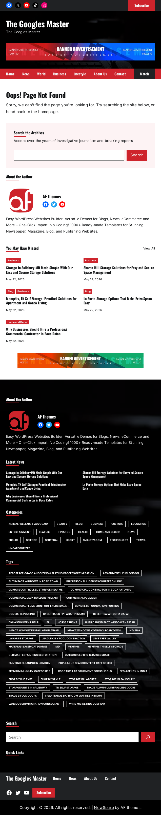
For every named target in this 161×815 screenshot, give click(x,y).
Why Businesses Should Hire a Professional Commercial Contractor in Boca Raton (36, 331)
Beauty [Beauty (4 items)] (62, 523)
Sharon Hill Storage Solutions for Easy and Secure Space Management (119, 270)
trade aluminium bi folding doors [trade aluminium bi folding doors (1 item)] (111, 687)
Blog (10, 291)
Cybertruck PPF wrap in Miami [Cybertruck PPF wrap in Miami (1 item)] (64, 613)
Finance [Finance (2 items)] (64, 531)
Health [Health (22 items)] (83, 531)
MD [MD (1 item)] (57, 646)
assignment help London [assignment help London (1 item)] (121, 573)
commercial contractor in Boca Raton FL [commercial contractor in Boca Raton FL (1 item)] (101, 589)
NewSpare (104, 807)
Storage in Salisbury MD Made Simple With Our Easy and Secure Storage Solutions (39, 270)
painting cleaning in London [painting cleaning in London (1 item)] (29, 662)
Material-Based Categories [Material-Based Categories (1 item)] (28, 646)
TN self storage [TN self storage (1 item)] (66, 687)
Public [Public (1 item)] (13, 539)
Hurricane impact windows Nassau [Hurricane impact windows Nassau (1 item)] (110, 622)
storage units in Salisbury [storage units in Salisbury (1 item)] (28, 687)
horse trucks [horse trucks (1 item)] (67, 622)
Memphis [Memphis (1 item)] (74, 646)
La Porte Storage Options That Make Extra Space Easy (118, 300)
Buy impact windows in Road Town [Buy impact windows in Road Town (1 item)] (33, 581)
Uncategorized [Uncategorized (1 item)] (19, 548)
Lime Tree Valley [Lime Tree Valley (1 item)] (104, 638)
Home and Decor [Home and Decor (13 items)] (107, 531)
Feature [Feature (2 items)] (44, 531)
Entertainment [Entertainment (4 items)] (20, 531)
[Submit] (148, 737)
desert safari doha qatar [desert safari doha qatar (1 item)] (111, 613)
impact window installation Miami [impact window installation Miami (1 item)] (34, 630)
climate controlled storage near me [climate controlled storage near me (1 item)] (36, 589)
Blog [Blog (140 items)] (79, 523)
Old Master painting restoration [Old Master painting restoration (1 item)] (33, 654)
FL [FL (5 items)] (48, 622)
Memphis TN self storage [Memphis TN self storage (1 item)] (105, 646)
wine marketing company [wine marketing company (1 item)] (87, 703)
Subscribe (43, 792)
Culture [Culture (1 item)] (117, 523)
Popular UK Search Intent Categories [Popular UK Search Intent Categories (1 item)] (85, 662)
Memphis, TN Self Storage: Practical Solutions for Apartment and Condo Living (41, 300)
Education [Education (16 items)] (138, 523)
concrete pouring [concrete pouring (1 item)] (22, 613)
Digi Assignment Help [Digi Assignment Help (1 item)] (23, 622)
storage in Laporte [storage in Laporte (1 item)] (82, 679)
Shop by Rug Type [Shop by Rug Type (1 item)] (21, 679)
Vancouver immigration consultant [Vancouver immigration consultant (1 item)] (35, 703)
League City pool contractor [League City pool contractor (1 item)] (63, 638)
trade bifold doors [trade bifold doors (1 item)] (23, 695)
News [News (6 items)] (131, 531)
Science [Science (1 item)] (31, 539)
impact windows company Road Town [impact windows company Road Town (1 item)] (94, 630)
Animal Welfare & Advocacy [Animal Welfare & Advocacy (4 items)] (29, 523)
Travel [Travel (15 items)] (141, 539)
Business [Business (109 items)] (97, 523)
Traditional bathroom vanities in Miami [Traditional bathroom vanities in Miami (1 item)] (73, 695)
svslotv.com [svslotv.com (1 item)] (92, 539)
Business (13, 260)
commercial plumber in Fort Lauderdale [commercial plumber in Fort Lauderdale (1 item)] (38, 605)
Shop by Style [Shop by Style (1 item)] (51, 679)
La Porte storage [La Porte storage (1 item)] (21, 638)
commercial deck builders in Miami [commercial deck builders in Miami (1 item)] (33, 597)
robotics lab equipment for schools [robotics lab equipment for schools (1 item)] (85, 671)
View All (149, 248)
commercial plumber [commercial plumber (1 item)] (81, 597)
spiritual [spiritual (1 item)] (51, 539)
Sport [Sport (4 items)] (70, 539)
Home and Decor (18, 321)
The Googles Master (37, 23)
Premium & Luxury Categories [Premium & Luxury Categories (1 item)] (29, 671)
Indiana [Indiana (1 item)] (134, 630)
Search (137, 155)
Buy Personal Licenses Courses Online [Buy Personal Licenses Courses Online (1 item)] (94, 581)
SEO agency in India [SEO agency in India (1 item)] (133, 671)
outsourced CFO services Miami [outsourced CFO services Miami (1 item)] (87, 654)
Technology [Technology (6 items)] (119, 539)
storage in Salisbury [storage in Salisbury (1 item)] (120, 679)
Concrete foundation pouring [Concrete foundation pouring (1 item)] (97, 605)
